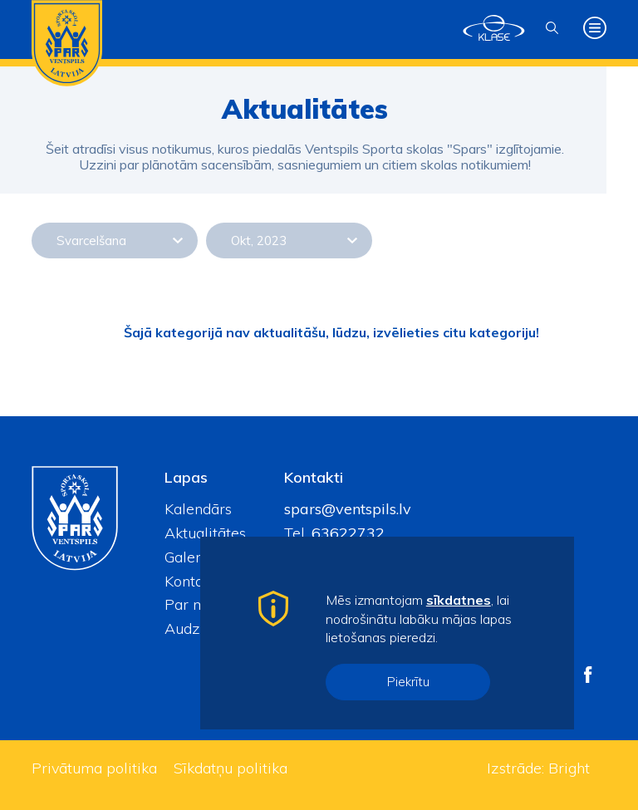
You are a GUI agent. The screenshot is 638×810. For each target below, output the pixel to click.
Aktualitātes (205, 532)
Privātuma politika (94, 768)
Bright (569, 768)
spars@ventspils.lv (347, 508)
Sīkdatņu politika (230, 768)
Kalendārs (198, 508)
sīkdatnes (458, 600)
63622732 (346, 532)
